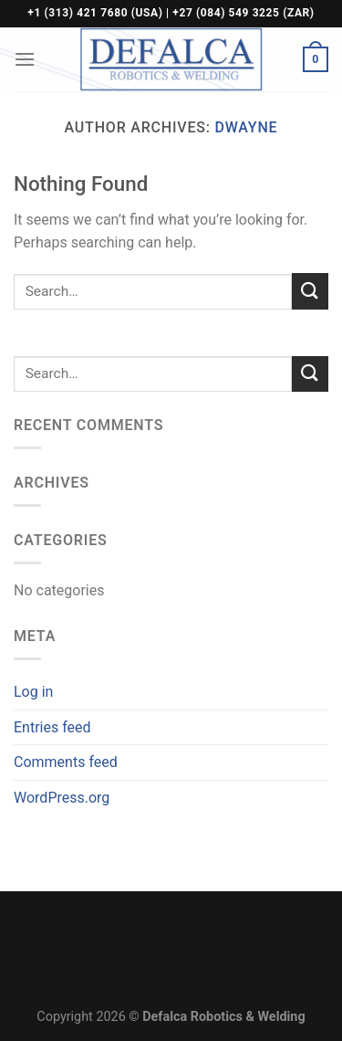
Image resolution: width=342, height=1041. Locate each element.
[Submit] (310, 291)
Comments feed (66, 762)
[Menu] (25, 59)
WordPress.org (61, 797)
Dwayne (246, 127)
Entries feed (52, 727)
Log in (33, 691)
